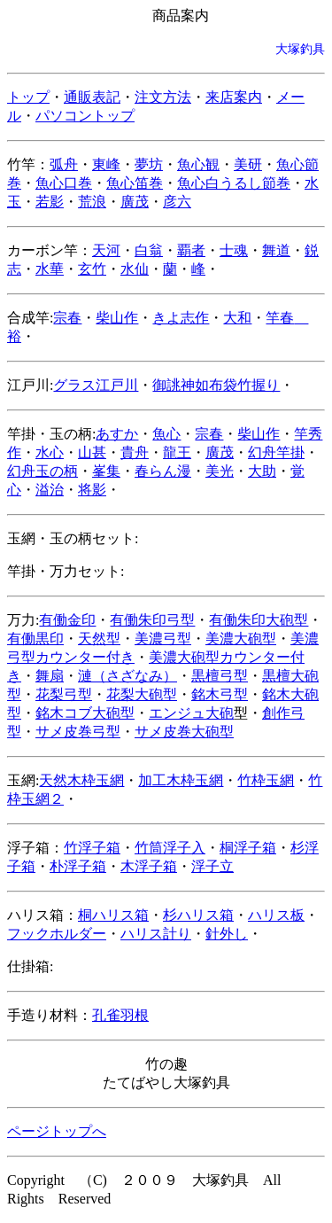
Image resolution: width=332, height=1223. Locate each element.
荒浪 (92, 201)
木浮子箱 (148, 866)
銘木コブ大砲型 (85, 713)
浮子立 (212, 866)
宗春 (67, 317)
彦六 (177, 201)
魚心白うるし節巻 (233, 183)
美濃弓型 (163, 638)
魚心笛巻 (134, 183)
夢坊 (149, 164)
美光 (219, 471)
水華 (49, 269)
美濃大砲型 (240, 638)
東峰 (106, 164)
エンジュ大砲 (191, 713)
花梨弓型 (63, 694)
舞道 (276, 250)
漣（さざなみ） (127, 675)
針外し (226, 933)
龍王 (177, 452)
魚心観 (198, 164)
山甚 (92, 452)
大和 (237, 317)
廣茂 (134, 201)
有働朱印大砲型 (258, 619)
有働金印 (67, 619)
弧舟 (64, 164)
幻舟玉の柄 (42, 471)
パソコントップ (85, 115)
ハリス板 (276, 915)
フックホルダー (56, 933)
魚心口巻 (63, 183)
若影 (49, 201)
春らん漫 (163, 471)
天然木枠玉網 (81, 780)
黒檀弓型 (219, 675)
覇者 (191, 250)
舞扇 (49, 675)
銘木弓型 (219, 694)
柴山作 (117, 317)
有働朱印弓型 (152, 619)
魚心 (166, 433)
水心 (49, 452)
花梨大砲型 (141, 694)
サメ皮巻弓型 (77, 731)
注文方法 (163, 97)
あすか (117, 433)
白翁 (149, 250)
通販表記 (92, 97)
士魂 (234, 250)
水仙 (134, 269)
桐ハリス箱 (113, 915)
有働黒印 (35, 638)
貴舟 (134, 452)
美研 (248, 164)
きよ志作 (180, 317)
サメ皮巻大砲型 (184, 731)
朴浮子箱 (78, 866)
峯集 (106, 471)
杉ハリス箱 (198, 915)
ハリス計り (155, 933)
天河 (106, 250)
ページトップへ (56, 1131)
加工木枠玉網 (180, 780)
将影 (92, 489)
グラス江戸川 (95, 385)
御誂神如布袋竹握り (216, 385)
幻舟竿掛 (276, 452)
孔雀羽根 (120, 1015)
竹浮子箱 (92, 847)
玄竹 (92, 269)
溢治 (49, 489)
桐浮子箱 (248, 847)
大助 (262, 471)
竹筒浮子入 (170, 847)
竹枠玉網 (265, 780)
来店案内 (233, 97)
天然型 (99, 638)
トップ (28, 97)
